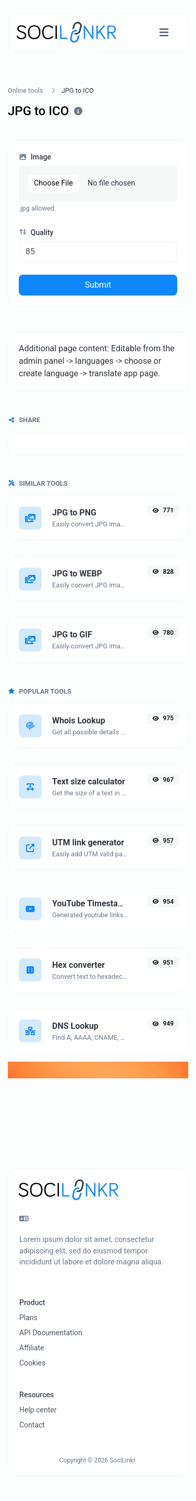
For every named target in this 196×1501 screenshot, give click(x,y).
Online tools (25, 90)
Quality (36, 232)
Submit (98, 285)
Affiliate (31, 1348)
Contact (32, 1425)
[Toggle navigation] (164, 32)
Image (35, 157)
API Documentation (50, 1332)
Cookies (32, 1363)
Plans (28, 1317)
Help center (37, 1410)
